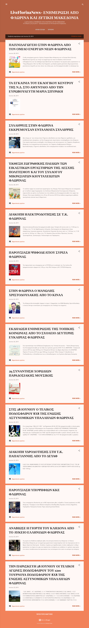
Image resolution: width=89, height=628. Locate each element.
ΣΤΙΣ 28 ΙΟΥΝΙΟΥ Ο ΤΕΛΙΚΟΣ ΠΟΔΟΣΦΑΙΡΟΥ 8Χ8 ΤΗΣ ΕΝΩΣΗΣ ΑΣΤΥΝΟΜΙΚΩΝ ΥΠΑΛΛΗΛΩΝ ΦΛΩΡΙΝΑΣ (41, 413)
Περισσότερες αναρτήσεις (44, 614)
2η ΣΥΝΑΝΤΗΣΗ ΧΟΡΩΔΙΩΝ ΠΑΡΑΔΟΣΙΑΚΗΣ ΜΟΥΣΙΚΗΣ (31, 373)
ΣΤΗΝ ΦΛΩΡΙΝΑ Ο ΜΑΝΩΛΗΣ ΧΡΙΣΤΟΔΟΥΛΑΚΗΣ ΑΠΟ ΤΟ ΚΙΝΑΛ (36, 292)
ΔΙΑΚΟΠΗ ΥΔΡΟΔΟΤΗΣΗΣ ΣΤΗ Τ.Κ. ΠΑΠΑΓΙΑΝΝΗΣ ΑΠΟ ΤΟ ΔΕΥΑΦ (36, 454)
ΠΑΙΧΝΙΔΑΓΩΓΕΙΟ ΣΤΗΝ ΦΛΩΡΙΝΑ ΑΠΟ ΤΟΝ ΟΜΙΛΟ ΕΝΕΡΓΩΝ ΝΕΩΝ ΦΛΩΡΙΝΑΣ (40, 47)
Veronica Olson (49, 623)
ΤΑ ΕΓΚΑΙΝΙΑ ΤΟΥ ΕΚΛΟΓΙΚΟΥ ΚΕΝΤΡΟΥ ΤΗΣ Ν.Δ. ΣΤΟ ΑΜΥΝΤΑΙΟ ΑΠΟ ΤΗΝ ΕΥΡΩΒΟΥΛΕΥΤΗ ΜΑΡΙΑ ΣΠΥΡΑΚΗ (41, 87)
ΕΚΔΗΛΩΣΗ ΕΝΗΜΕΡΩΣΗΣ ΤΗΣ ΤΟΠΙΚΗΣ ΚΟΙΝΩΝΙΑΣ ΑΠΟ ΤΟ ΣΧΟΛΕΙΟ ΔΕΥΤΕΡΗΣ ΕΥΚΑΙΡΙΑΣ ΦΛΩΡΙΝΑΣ (41, 333)
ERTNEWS (51, 29)
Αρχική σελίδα (40, 29)
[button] (79, 44)
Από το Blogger (44, 620)
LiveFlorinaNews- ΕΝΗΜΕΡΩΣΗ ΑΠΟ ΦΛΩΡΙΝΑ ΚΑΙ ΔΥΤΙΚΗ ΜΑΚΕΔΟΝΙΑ (44, 15)
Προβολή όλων (76, 36)
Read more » (76, 72)
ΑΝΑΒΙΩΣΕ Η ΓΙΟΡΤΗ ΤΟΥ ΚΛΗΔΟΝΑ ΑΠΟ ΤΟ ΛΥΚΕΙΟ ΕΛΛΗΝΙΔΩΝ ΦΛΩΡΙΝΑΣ (41, 530)
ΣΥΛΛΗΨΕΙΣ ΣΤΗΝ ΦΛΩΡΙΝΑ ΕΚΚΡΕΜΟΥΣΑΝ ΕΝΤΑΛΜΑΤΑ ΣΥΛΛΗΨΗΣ (41, 127)
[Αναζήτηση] (83, 4)
